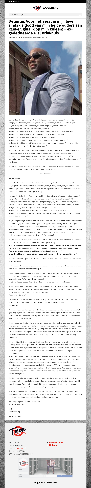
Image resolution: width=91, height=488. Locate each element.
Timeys (14, 37)
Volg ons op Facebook (45, 482)
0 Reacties (43, 37)
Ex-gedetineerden (33, 37)
